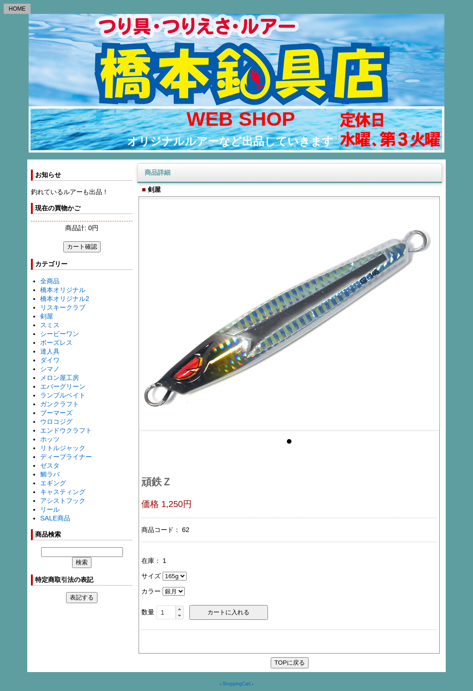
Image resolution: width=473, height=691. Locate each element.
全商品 (50, 281)
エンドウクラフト (66, 430)
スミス (50, 325)
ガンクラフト (59, 404)
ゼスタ (50, 465)
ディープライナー (66, 456)
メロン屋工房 (59, 377)
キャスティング (62, 491)
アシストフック (62, 500)
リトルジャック (62, 448)
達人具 (50, 351)
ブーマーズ (56, 412)
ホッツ (50, 439)
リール (50, 509)
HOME (17, 9)
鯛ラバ (50, 474)
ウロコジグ (56, 421)
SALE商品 (55, 518)
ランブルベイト (62, 395)
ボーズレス (56, 342)
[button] (179, 609)
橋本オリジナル (62, 290)
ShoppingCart (236, 683)
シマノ (50, 369)
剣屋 (46, 316)
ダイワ (50, 360)
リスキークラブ (62, 307)
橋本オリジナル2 (64, 298)
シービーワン (59, 333)
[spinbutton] (170, 612)
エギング (53, 483)
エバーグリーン (62, 386)
